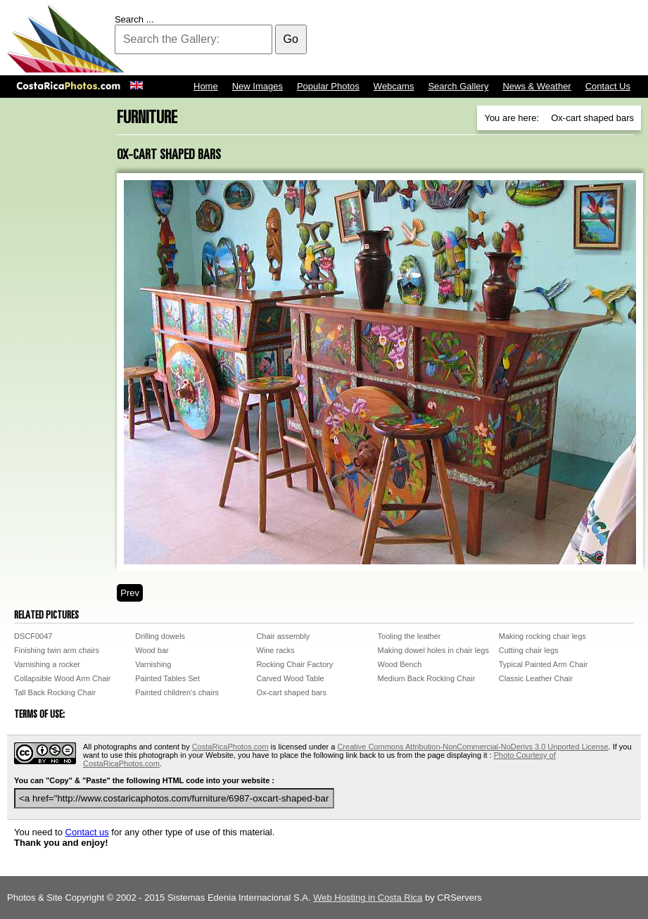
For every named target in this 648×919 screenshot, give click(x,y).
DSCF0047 (33, 636)
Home (205, 86)
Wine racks (275, 650)
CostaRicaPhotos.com (230, 746)
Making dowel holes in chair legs (433, 650)
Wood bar (152, 650)
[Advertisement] (385, 38)
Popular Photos (328, 86)
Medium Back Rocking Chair (427, 678)
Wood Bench (400, 664)
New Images (257, 86)
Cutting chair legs (529, 650)
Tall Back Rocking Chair (55, 692)
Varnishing (153, 664)
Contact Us (607, 86)
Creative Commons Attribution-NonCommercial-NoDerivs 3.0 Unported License (472, 746)
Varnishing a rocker (47, 664)
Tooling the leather (409, 636)
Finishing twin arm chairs (56, 650)
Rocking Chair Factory (294, 664)
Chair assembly (283, 636)
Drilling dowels (160, 636)
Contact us (87, 832)
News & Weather (536, 86)
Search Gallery (458, 86)
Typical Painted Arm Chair (543, 664)
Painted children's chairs (177, 692)
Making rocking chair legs (542, 636)
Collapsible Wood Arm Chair (62, 678)
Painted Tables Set (167, 678)
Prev (129, 593)
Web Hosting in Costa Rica (367, 897)
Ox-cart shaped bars (291, 692)
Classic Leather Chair (536, 678)
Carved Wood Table (290, 678)
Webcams (394, 86)
